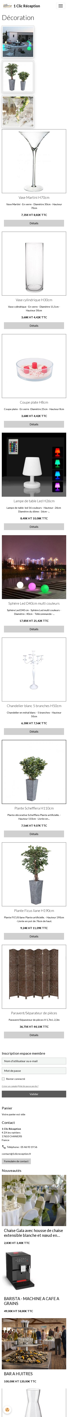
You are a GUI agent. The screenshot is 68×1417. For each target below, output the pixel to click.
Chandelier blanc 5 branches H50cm (34, 706)
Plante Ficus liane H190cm (34, 911)
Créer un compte (10, 1086)
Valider (34, 1094)
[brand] (21, 6)
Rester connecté (15, 1078)
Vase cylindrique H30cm (34, 300)
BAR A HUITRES (18, 1374)
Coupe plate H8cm (34, 402)
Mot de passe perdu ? (28, 1086)
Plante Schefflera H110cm (34, 808)
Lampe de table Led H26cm (34, 501)
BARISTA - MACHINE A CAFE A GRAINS (31, 1301)
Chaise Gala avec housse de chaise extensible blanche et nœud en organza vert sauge (33, 1233)
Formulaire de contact (16, 1161)
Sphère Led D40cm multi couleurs (34, 603)
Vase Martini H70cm (34, 197)
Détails (34, 223)
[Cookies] (7, 1410)
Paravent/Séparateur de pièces (34, 1013)
